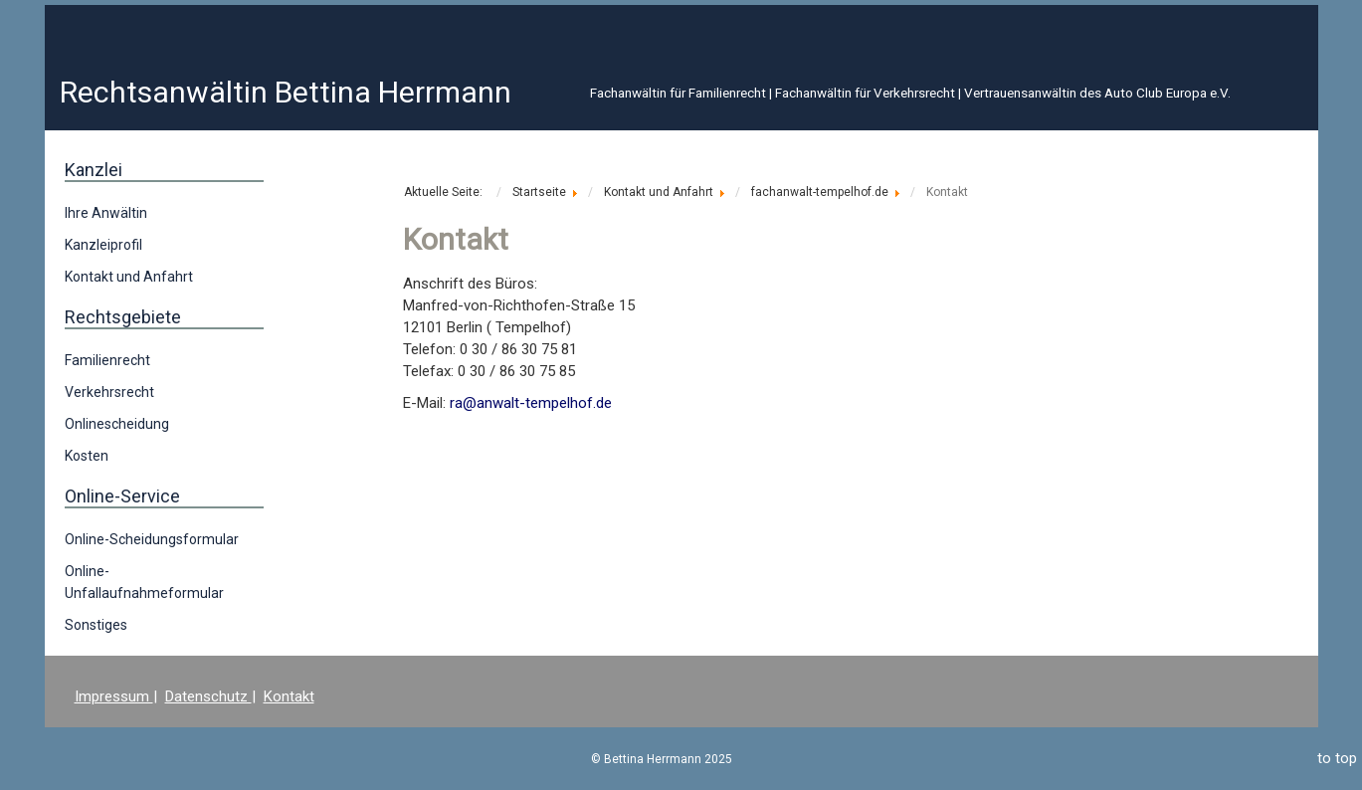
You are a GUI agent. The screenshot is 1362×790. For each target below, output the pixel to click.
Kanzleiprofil (103, 245)
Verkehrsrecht (109, 392)
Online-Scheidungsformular (152, 539)
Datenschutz (208, 696)
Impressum (114, 696)
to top (1337, 758)
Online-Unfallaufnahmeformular (144, 582)
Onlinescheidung (117, 424)
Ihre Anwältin (106, 213)
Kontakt (289, 696)
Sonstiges (96, 625)
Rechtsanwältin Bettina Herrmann (285, 92)
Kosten (86, 456)
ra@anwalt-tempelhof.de (531, 403)
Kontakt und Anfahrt (129, 277)
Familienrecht (107, 360)
